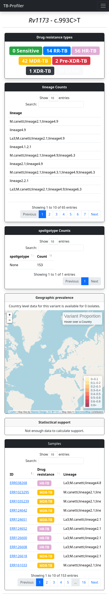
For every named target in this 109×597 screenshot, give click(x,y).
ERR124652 (18, 528)
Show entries (54, 98)
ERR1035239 (19, 501)
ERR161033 (18, 565)
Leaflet (13, 412)
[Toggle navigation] (103, 6)
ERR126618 (18, 556)
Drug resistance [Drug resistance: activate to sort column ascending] (45, 472)
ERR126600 (18, 538)
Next (94, 214)
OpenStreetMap (83, 412)
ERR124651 (18, 519)
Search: (54, 104)
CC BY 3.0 (53, 412)
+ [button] (9, 314)
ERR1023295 (19, 492)
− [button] (9, 320)
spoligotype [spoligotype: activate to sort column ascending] (19, 256)
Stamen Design (38, 412)
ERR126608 (18, 547)
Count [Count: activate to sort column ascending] (42, 256)
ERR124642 (18, 510)
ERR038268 (18, 483)
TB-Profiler (13, 5)
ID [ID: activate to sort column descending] (11, 474)
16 (84, 582)
